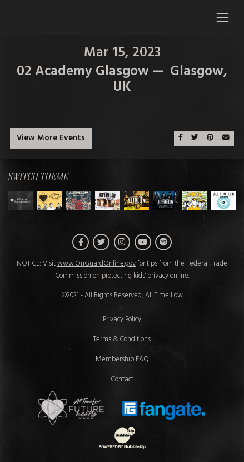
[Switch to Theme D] (136, 200)
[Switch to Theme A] (49, 200)
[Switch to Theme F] (194, 200)
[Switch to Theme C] (107, 200)
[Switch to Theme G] (223, 200)
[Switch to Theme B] (78, 200)
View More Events (51, 138)
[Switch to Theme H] (20, 200)
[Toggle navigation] (222, 17)
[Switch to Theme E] (165, 200)
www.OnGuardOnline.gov (96, 263)
